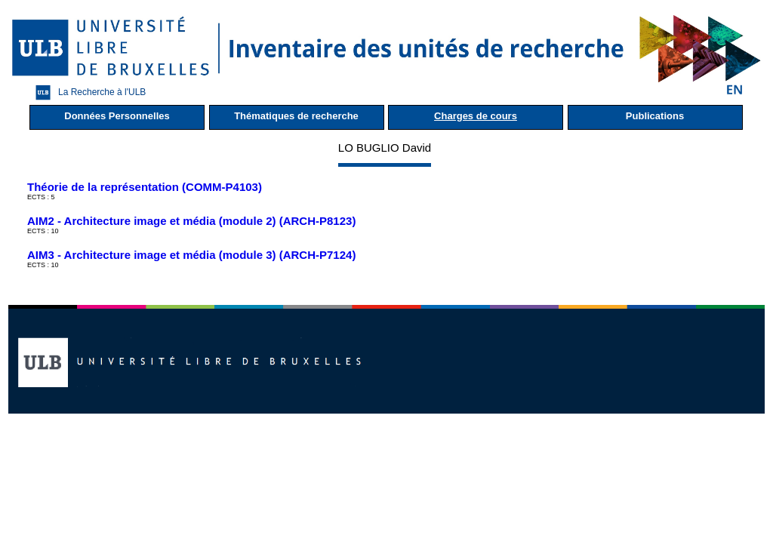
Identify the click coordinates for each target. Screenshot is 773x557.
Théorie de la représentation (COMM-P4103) (144, 186)
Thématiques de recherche (296, 116)
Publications (655, 116)
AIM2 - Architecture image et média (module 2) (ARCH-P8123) (191, 220)
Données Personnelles (116, 116)
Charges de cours (475, 116)
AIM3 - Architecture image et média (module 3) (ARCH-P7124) (191, 254)
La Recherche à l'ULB (87, 92)
